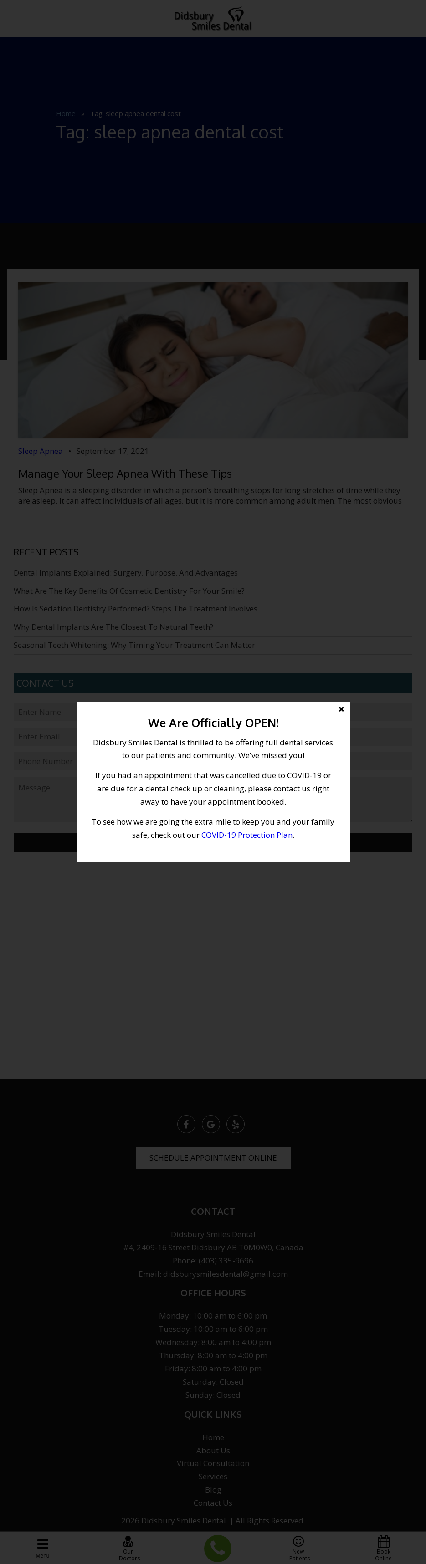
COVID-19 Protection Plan (247, 835)
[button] (213, 782)
